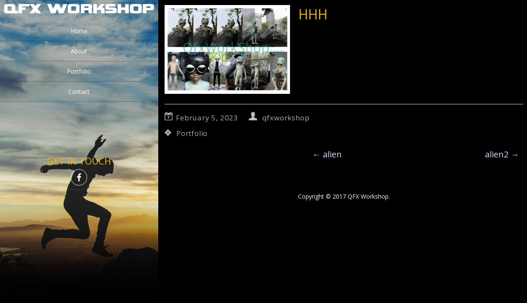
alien (327, 154)
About (79, 51)
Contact (79, 92)
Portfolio (79, 71)
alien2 (502, 154)
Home (79, 31)
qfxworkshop (286, 117)
